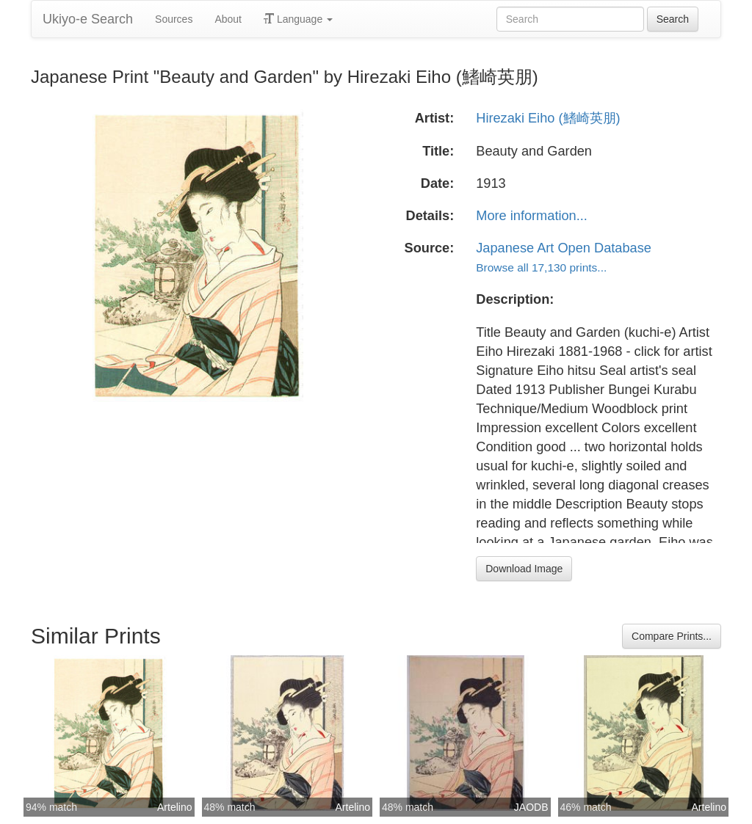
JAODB (531, 807)
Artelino (174, 807)
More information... (532, 215)
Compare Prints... (672, 636)
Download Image (524, 569)
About (228, 19)
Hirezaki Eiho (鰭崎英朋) (548, 118)
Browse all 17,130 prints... (541, 267)
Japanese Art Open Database (563, 248)
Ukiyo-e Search (88, 19)
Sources (173, 19)
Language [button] (298, 19)
